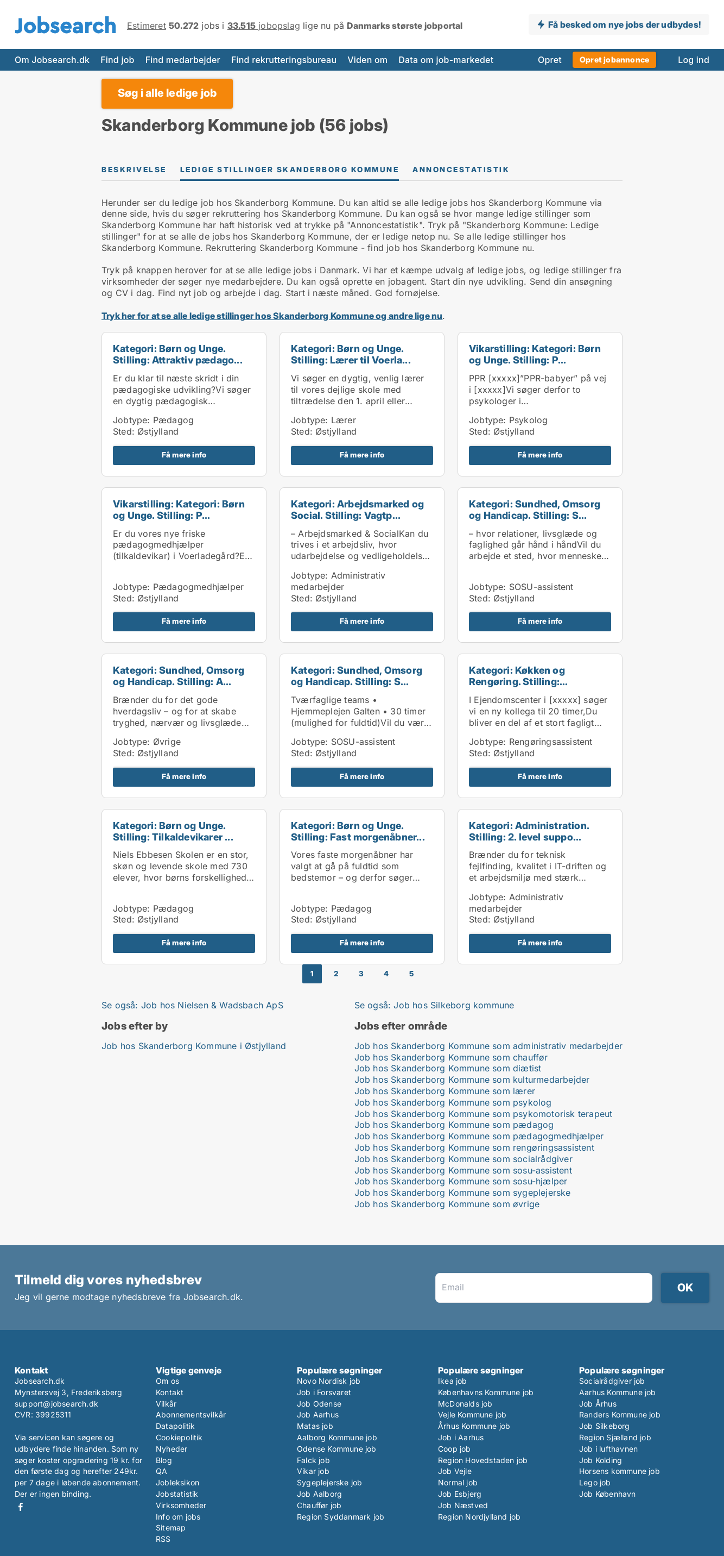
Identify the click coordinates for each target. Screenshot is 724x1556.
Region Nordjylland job (479, 1516)
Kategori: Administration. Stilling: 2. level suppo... (529, 831)
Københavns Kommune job (486, 1392)
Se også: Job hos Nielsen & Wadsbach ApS (192, 1005)
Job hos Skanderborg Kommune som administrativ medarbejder (488, 1045)
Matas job (315, 1425)
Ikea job (452, 1380)
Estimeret (146, 25)
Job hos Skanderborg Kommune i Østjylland (193, 1045)
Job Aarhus (318, 1414)
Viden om (367, 59)
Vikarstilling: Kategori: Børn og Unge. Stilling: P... (535, 354)
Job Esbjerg (459, 1493)
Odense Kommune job (337, 1448)
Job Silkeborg (604, 1425)
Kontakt (169, 1392)
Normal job (458, 1482)
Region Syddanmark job (340, 1516)
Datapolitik (175, 1425)
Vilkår (166, 1403)
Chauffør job (319, 1505)
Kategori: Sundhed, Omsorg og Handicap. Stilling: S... (534, 509)
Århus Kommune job (474, 1425)
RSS (163, 1539)
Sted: (124, 431)
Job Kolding (600, 1460)
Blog (164, 1460)
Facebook (21, 1507)
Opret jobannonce (614, 59)
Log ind (693, 59)
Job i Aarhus (461, 1437)
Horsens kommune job (619, 1471)
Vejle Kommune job (472, 1414)
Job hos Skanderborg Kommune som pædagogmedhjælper (479, 1136)
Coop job (454, 1448)
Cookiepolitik (179, 1437)
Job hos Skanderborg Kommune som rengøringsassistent (474, 1147)
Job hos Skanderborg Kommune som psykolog (453, 1102)
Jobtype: (131, 420)
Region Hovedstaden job (483, 1460)
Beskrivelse (134, 169)
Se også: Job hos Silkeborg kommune (434, 1005)
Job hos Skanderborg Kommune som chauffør (451, 1057)
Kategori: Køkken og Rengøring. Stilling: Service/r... (517, 681)
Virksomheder (181, 1505)
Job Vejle (455, 1471)
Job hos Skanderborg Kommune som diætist (448, 1068)
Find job (117, 59)
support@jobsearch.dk (56, 1403)
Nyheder (171, 1448)
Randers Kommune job (620, 1414)
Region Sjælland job (615, 1437)
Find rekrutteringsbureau (283, 59)
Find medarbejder (182, 59)
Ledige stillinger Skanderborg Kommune (289, 169)
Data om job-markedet (445, 59)
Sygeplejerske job (329, 1482)
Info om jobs (178, 1516)
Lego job (595, 1482)
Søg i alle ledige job (167, 92)
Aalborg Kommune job (337, 1437)
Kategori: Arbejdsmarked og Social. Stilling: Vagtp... (357, 509)
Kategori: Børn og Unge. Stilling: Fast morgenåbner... (358, 831)
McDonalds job (465, 1403)
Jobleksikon (177, 1482)
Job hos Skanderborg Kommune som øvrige (447, 1204)
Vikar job (313, 1471)
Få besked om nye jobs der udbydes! (624, 24)
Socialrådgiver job (612, 1380)
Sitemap (171, 1527)
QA (161, 1471)
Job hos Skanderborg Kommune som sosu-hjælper (461, 1181)
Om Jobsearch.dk (52, 59)
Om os (167, 1380)
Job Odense (319, 1403)
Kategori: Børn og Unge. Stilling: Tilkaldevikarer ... (173, 831)
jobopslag (263, 25)
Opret (550, 59)
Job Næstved (463, 1505)
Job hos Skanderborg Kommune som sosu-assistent (463, 1170)
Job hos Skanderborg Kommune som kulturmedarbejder (472, 1079)
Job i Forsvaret (324, 1392)
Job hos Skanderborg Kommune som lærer (444, 1091)
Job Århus (598, 1403)
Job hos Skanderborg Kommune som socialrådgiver (463, 1158)
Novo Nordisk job (328, 1380)
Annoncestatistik (461, 169)
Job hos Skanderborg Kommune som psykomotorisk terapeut (483, 1113)
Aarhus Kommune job (617, 1392)
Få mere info (184, 454)
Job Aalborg (319, 1493)
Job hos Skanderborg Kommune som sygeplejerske (462, 1192)
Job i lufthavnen (608, 1448)
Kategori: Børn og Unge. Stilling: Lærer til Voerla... (351, 354)
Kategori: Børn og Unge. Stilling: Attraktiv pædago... (178, 354)
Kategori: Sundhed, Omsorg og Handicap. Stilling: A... (178, 675)
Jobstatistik (177, 1493)
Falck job (313, 1460)
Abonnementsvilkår (191, 1414)
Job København (607, 1493)
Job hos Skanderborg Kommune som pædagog (454, 1124)
